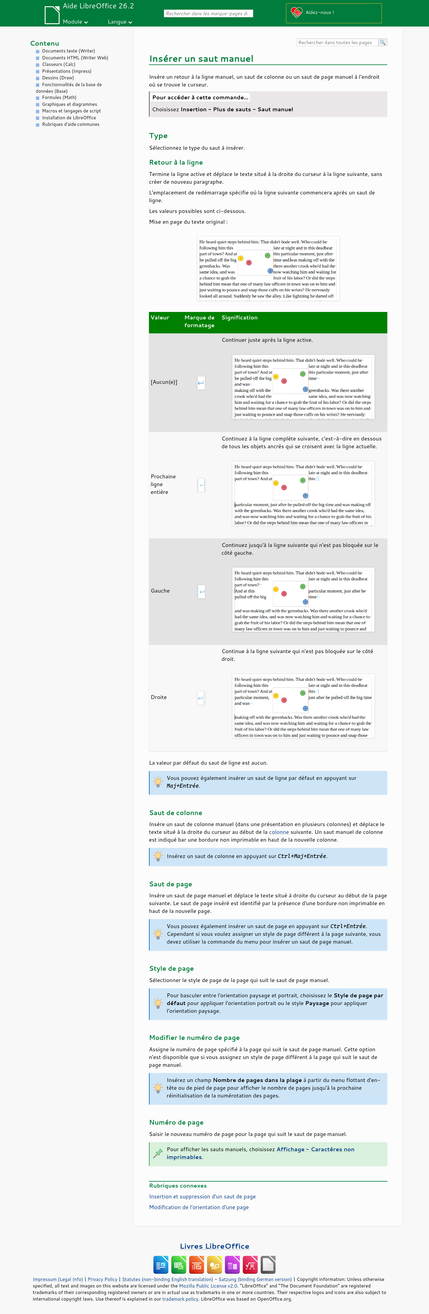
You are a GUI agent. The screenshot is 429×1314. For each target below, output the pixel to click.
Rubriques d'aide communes (71, 124)
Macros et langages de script (71, 111)
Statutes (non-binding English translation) (167, 1279)
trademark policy (180, 1299)
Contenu (44, 43)
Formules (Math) (59, 97)
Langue (117, 21)
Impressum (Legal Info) (58, 1279)
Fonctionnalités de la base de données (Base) (69, 88)
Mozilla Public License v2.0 (208, 1285)
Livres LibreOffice (214, 1246)
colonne (279, 832)
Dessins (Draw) (58, 78)
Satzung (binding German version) (255, 1279)
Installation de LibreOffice (69, 118)
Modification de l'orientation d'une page (199, 1207)
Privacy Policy (102, 1279)
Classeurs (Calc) (58, 64)
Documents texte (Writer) (68, 51)
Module (72, 21)
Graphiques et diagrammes (69, 104)
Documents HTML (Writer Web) (75, 58)
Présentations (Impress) (66, 71)
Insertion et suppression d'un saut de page (202, 1196)
